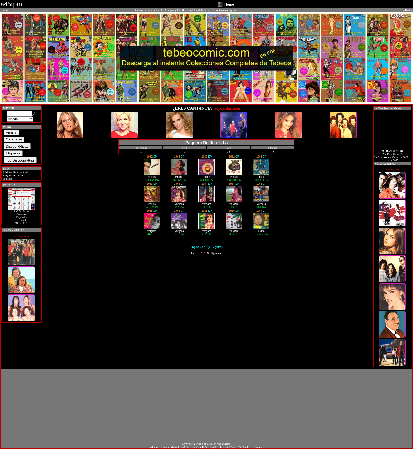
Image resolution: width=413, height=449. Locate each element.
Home (5, 10)
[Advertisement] (206, 405)
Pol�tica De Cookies (13, 175)
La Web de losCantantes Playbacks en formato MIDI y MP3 (21, 216)
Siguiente (216, 253)
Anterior (195, 253)
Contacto (7, 178)
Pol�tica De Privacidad (15, 172)
